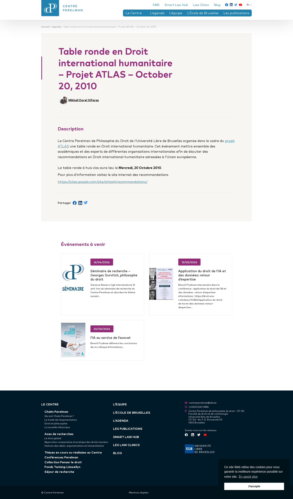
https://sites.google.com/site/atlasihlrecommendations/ (103, 181)
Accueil (45, 26)
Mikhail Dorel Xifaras (83, 100)
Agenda (56, 26)
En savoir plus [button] (248, 476)
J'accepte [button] (254, 486)
